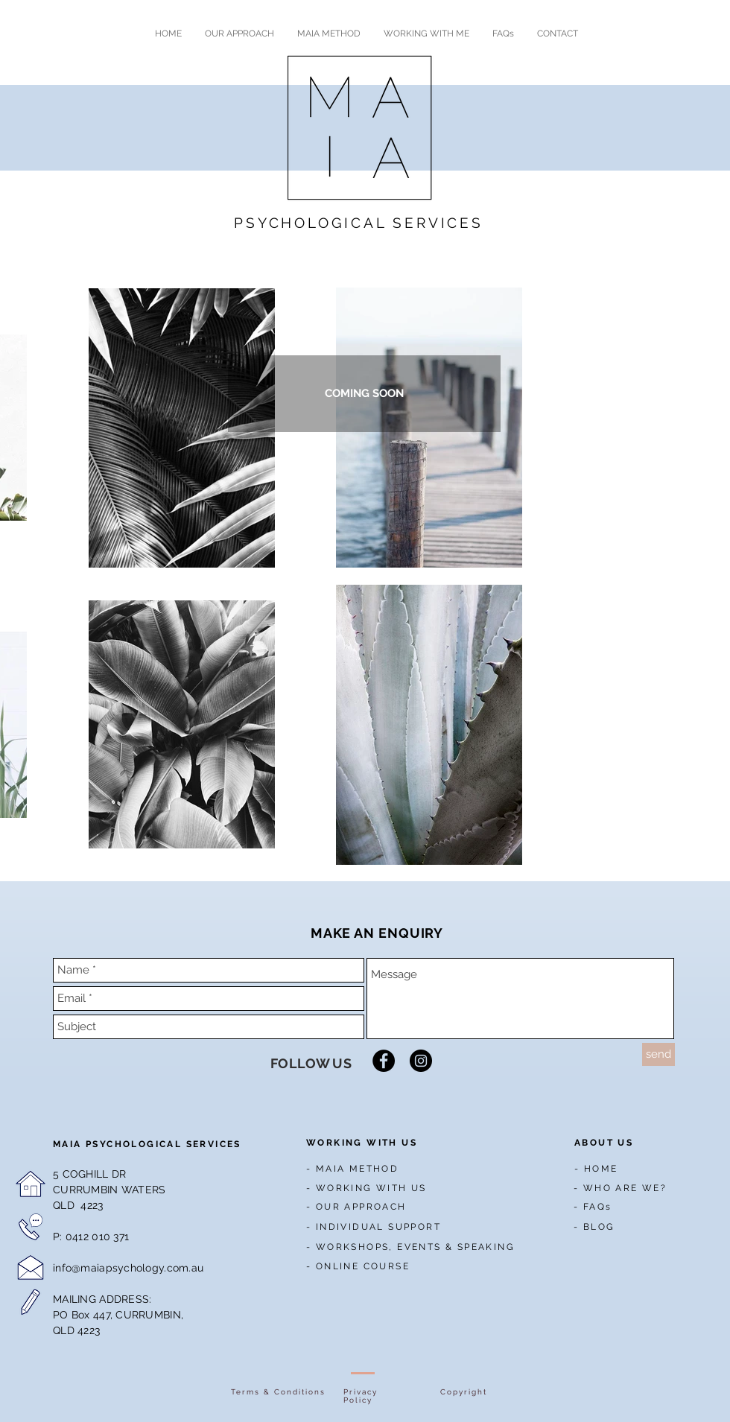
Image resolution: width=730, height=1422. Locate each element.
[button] (364, 393)
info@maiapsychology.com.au (128, 1268)
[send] (658, 1054)
